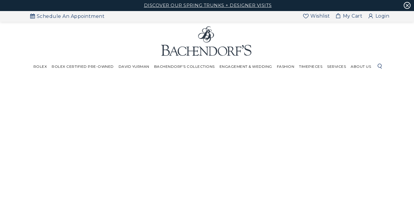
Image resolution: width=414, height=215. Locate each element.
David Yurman (134, 66)
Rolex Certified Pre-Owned (83, 66)
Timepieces (310, 66)
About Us (361, 66)
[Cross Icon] (407, 5)
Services (336, 66)
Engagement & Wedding (246, 66)
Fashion (286, 66)
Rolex (40, 66)
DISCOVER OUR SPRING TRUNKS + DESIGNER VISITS (208, 5)
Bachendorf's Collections (184, 66)
